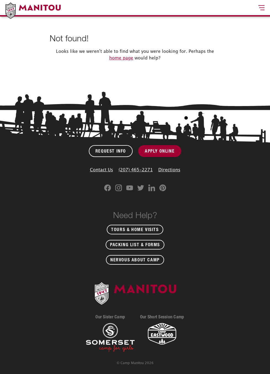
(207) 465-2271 (136, 169)
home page (121, 57)
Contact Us (101, 169)
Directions (169, 169)
